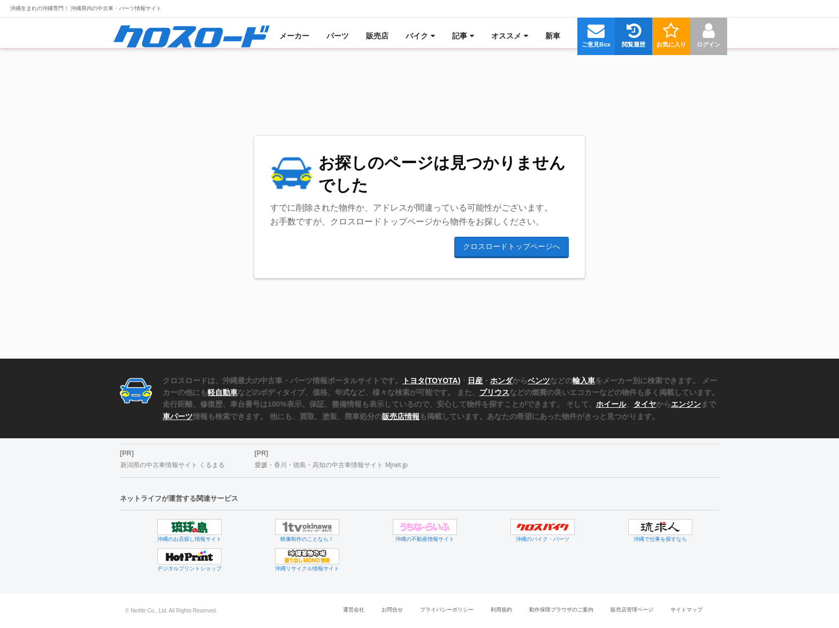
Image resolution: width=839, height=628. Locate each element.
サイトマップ (686, 610)
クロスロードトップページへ (511, 246)
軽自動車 (223, 392)
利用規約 (501, 610)
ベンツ (539, 380)
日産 (475, 380)
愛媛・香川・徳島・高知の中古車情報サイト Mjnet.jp (331, 465)
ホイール (611, 404)
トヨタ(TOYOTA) (431, 380)
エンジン (686, 404)
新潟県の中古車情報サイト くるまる (172, 465)
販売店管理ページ (632, 610)
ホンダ (501, 380)
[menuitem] (191, 36)
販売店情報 (401, 416)
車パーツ (178, 416)
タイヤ (645, 404)
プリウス (494, 392)
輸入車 (584, 380)
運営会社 (353, 610)
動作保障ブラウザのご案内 (561, 610)
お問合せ (392, 610)
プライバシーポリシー (447, 610)
